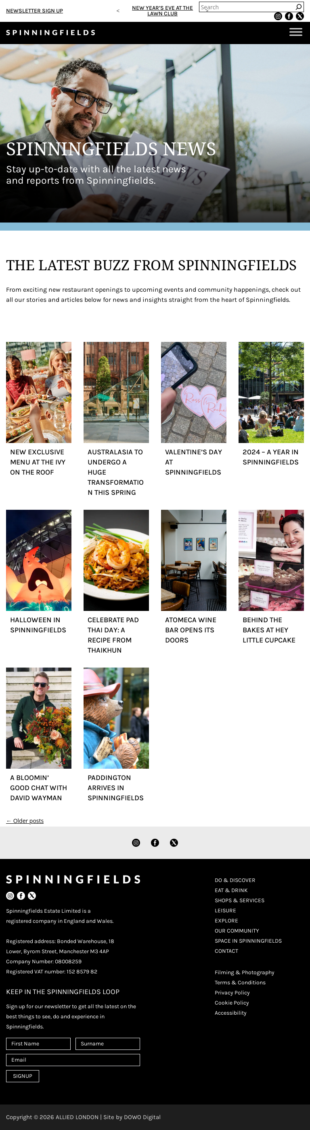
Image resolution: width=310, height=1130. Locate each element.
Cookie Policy (232, 1002)
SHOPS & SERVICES (239, 900)
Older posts (25, 821)
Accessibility (231, 1012)
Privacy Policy (232, 992)
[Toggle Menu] (295, 32)
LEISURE (225, 910)
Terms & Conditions (240, 982)
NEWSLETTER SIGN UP (34, 10)
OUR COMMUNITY (237, 930)
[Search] (299, 7)
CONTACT (226, 951)
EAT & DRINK (231, 890)
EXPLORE (226, 920)
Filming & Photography (244, 972)
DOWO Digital (142, 1117)
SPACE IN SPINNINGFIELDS (248, 940)
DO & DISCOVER (235, 880)
